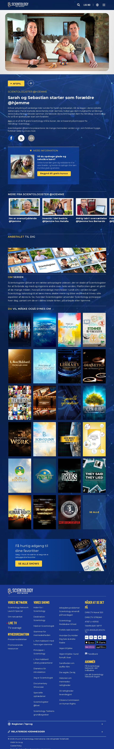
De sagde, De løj (67, 669)
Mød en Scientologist (44, 623)
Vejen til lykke (65, 645)
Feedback (93, 645)
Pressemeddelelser (17, 636)
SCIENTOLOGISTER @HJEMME (27, 91)
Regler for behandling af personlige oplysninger (30, 746)
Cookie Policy (16, 743)
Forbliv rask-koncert (69, 627)
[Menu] (104, 5)
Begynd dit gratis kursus (54, 173)
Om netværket (15, 614)
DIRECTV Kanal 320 (94, 609)
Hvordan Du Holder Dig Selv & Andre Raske (68, 636)
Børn (10, 121)
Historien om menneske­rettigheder (65, 679)
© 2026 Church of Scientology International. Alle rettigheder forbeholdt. (38, 736)
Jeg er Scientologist (43, 675)
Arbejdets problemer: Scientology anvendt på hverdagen (69, 608)
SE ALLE (94, 512)
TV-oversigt (15, 625)
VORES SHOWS (41, 600)
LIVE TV (12, 620)
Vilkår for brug (16, 739)
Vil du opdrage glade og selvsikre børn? (51, 158)
